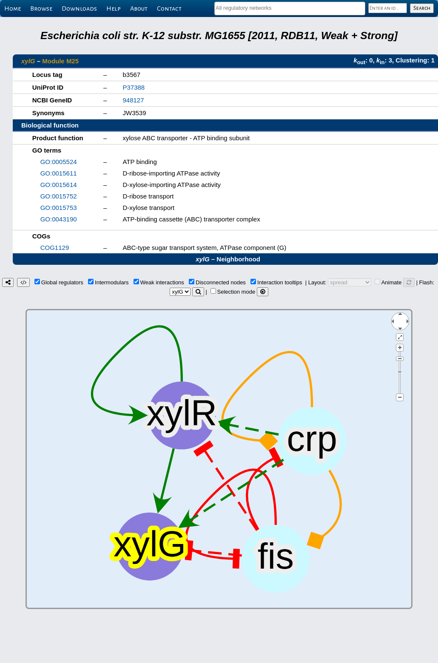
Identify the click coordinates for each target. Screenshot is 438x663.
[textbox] (290, 7)
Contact (169, 8)
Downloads (79, 8)
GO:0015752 (58, 196)
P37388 (133, 87)
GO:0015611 (58, 173)
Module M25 (60, 61)
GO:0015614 (58, 184)
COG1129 (54, 247)
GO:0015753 (58, 207)
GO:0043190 (58, 219)
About (139, 8)
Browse (41, 8)
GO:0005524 (58, 161)
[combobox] (289, 8)
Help (113, 8)
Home (12, 8)
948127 (133, 100)
